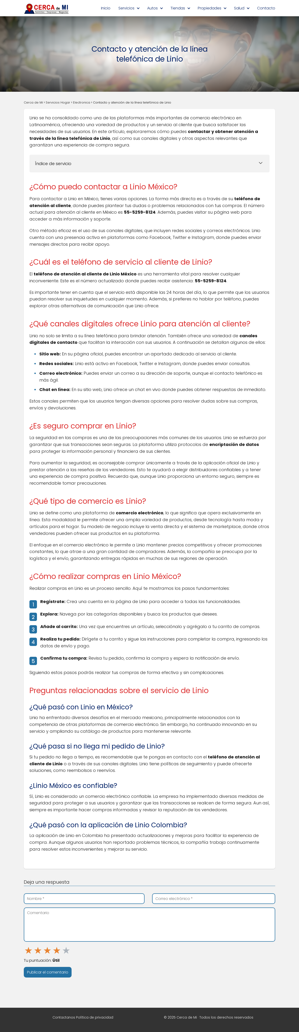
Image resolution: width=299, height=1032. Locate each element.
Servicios (126, 8)
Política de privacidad (94, 1017)
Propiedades (209, 8)
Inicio (105, 8)
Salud (239, 8)
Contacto (266, 8)
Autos (152, 8)
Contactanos (64, 1017)
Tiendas (177, 8)
